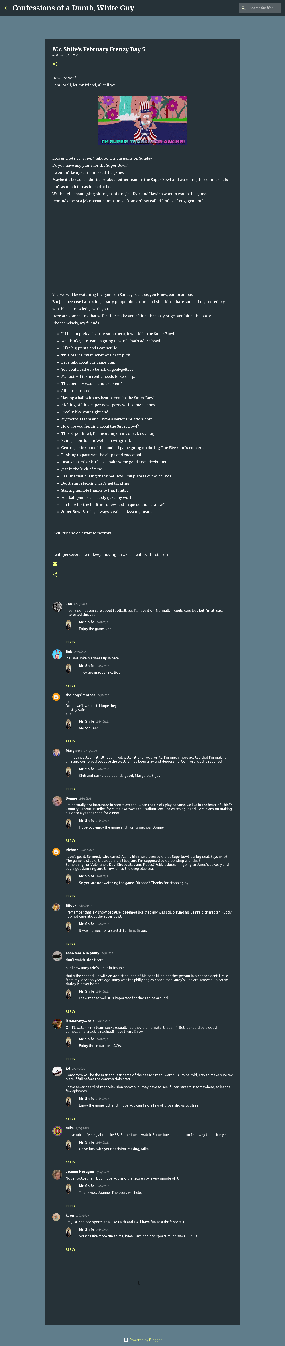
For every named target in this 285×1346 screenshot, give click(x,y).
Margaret (74, 751)
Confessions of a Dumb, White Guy (73, 8)
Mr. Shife (86, 622)
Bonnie (71, 798)
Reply (70, 642)
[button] (55, 64)
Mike (70, 1128)
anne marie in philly (82, 953)
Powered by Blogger (142, 1340)
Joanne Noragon (80, 1172)
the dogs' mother (80, 695)
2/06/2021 (85, 905)
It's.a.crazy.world (80, 1021)
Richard (72, 850)
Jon (69, 604)
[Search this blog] (258, 8)
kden (70, 1215)
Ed (68, 1068)
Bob (69, 651)
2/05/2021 (80, 604)
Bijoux (71, 905)
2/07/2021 (102, 622)
